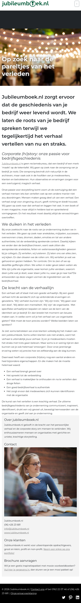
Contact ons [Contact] (37, 589)
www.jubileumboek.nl (16, 532)
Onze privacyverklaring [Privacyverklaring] (24, 593)
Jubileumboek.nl (11, 163)
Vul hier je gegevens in (16, 569)
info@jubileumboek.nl (16, 528)
